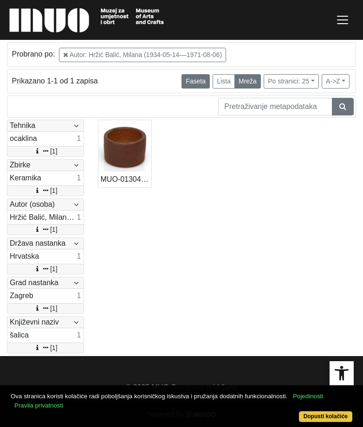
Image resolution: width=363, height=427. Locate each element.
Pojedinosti (308, 396)
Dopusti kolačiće (326, 416)
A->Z (333, 81)
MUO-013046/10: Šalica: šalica (126, 179)
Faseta (196, 81)
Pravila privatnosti (38, 405)
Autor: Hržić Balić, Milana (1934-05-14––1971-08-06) (142, 54)
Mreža (248, 81)
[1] (45, 151)
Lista (224, 81)
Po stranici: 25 (288, 81)
